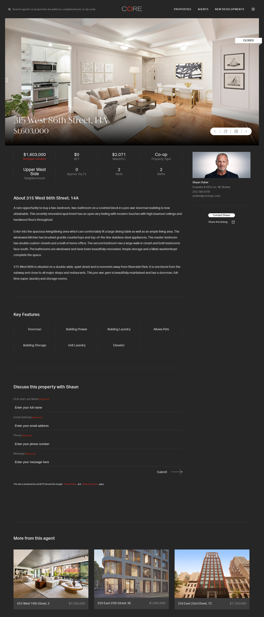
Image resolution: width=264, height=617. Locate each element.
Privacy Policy (70, 484)
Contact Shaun (221, 215)
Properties (182, 9)
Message (24, 454)
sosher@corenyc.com (206, 196)
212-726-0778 (201, 192)
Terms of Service (90, 484)
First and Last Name (31, 399)
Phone (23, 435)
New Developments (229, 9)
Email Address (28, 417)
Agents (203, 9)
